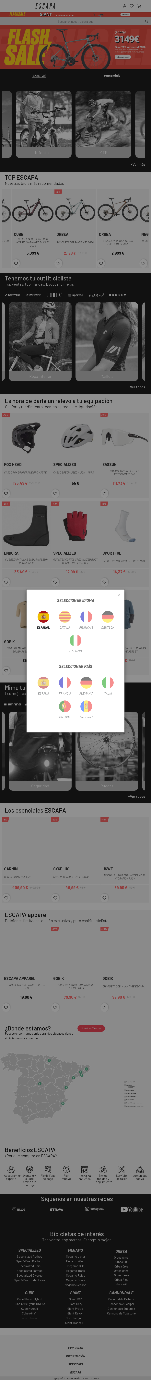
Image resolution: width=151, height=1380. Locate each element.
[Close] (119, 595)
